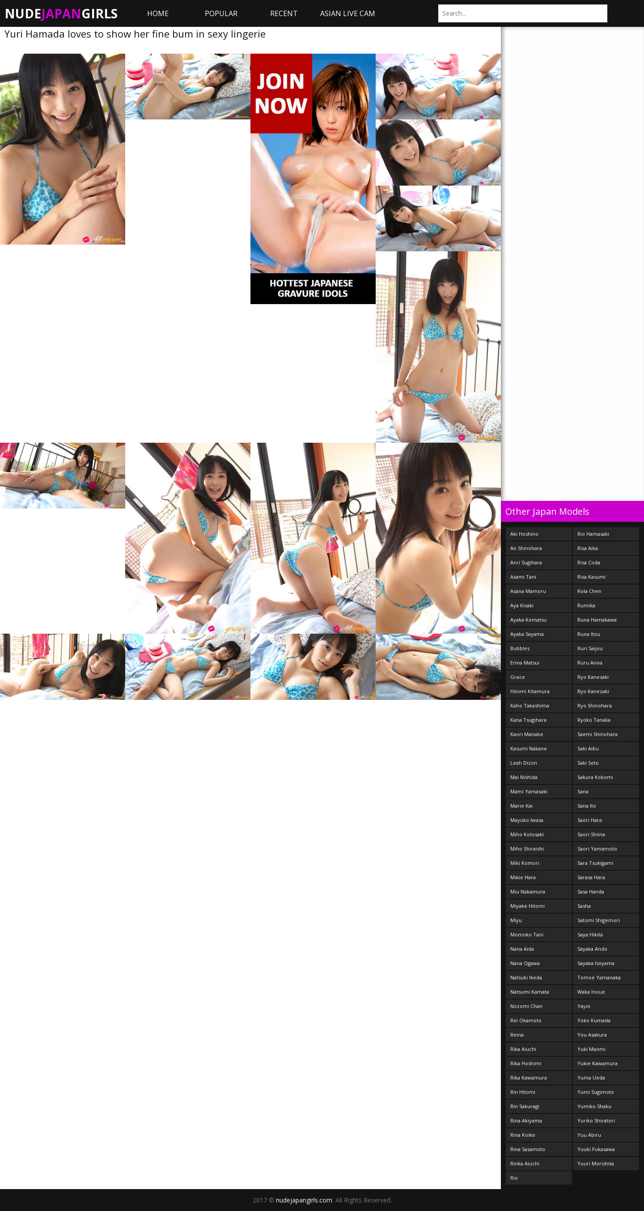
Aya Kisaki (522, 605)
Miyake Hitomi (527, 905)
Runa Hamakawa (597, 619)
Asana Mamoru (528, 591)
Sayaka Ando (592, 948)
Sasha (584, 905)
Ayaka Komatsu (528, 619)
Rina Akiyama (526, 1120)
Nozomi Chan (526, 1006)
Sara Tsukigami (595, 863)
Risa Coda (588, 562)
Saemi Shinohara (597, 734)
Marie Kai (521, 805)
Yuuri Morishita (595, 1163)
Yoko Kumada (593, 1020)
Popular (221, 13)
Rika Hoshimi (525, 1063)
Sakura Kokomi (595, 777)
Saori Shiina (591, 834)
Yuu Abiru (589, 1134)
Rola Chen (589, 591)
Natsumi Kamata (529, 991)
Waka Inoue (591, 991)
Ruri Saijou (590, 648)
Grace (517, 676)
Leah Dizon (523, 762)
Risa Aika (587, 548)
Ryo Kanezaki (593, 691)
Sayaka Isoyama (595, 963)
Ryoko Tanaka (593, 719)
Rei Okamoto (526, 1020)
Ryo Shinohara (594, 705)
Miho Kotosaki (527, 834)
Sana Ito (586, 805)
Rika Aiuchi (523, 1049)
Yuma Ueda (591, 1077)
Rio (514, 1177)
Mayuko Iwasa (526, 820)
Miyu (516, 920)
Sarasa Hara (591, 877)
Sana (583, 791)
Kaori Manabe (526, 734)
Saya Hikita (590, 934)
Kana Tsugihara (528, 719)
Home (158, 13)
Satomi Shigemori (598, 920)
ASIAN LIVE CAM (347, 13)
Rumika (586, 605)
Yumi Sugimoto (595, 1091)
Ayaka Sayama (527, 634)
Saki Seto (588, 762)
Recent (284, 13)
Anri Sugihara (526, 562)
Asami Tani (523, 576)
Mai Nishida (524, 777)
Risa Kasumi (591, 576)
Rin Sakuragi (524, 1106)
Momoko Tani (526, 934)
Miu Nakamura (527, 891)
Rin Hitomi (522, 1091)
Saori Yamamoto (597, 848)
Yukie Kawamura (597, 1063)
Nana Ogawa (525, 963)
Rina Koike (522, 1134)
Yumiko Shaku (594, 1106)
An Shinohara (526, 548)
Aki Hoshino (524, 533)
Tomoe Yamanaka (599, 977)
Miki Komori (524, 863)
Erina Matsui (524, 662)
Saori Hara (589, 820)
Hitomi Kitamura (530, 691)
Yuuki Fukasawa (596, 1149)
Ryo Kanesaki (593, 676)
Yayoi (583, 1006)
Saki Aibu (588, 748)
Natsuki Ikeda (526, 977)
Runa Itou (588, 634)
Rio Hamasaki (593, 533)
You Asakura (592, 1034)
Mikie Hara (523, 877)
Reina (517, 1034)
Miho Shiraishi (527, 848)
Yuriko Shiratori (596, 1120)
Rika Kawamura (528, 1077)
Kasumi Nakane (528, 748)
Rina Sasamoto (527, 1149)
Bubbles (520, 648)
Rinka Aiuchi (524, 1163)
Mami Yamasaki (528, 791)
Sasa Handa (590, 891)
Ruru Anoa (589, 662)
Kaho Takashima (529, 705)
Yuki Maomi (591, 1049)
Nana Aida (522, 948)
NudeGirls (61, 13)
